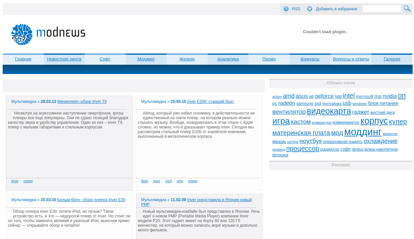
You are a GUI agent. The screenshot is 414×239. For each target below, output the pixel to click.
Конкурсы (310, 58)
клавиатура (321, 122)
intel (349, 95)
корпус (374, 121)
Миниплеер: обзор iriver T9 (82, 101)
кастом (301, 121)
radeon (286, 103)
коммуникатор (345, 122)
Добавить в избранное (336, 9)
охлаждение (381, 141)
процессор (302, 148)
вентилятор (289, 111)
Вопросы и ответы (351, 58)
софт (345, 149)
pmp (180, 181)
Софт (105, 58)
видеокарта (329, 111)
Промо (269, 58)
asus (302, 96)
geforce (324, 96)
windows (359, 104)
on (402, 96)
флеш (357, 149)
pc (274, 103)
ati (311, 96)
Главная (23, 58)
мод (337, 132)
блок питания (383, 103)
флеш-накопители (381, 149)
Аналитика (228, 58)
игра (281, 120)
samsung (304, 103)
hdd (338, 96)
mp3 (168, 181)
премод (278, 149)
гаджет (360, 112)
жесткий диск (382, 112)
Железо (187, 58)
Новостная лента (64, 58)
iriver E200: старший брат (210, 101)
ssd (317, 103)
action (277, 97)
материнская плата (301, 132)
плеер (28, 181)
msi (378, 96)
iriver (15, 181)
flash (144, 181)
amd (289, 96)
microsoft (364, 96)
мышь (279, 141)
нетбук (292, 142)
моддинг (362, 131)
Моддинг (146, 58)
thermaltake (332, 104)
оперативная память (343, 141)
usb (347, 103)
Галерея (392, 58)
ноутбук (311, 140)
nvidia (390, 96)
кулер (398, 121)
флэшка (280, 154)
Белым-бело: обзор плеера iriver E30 (91, 200)
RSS (296, 9)
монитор (390, 134)
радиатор (329, 149)
